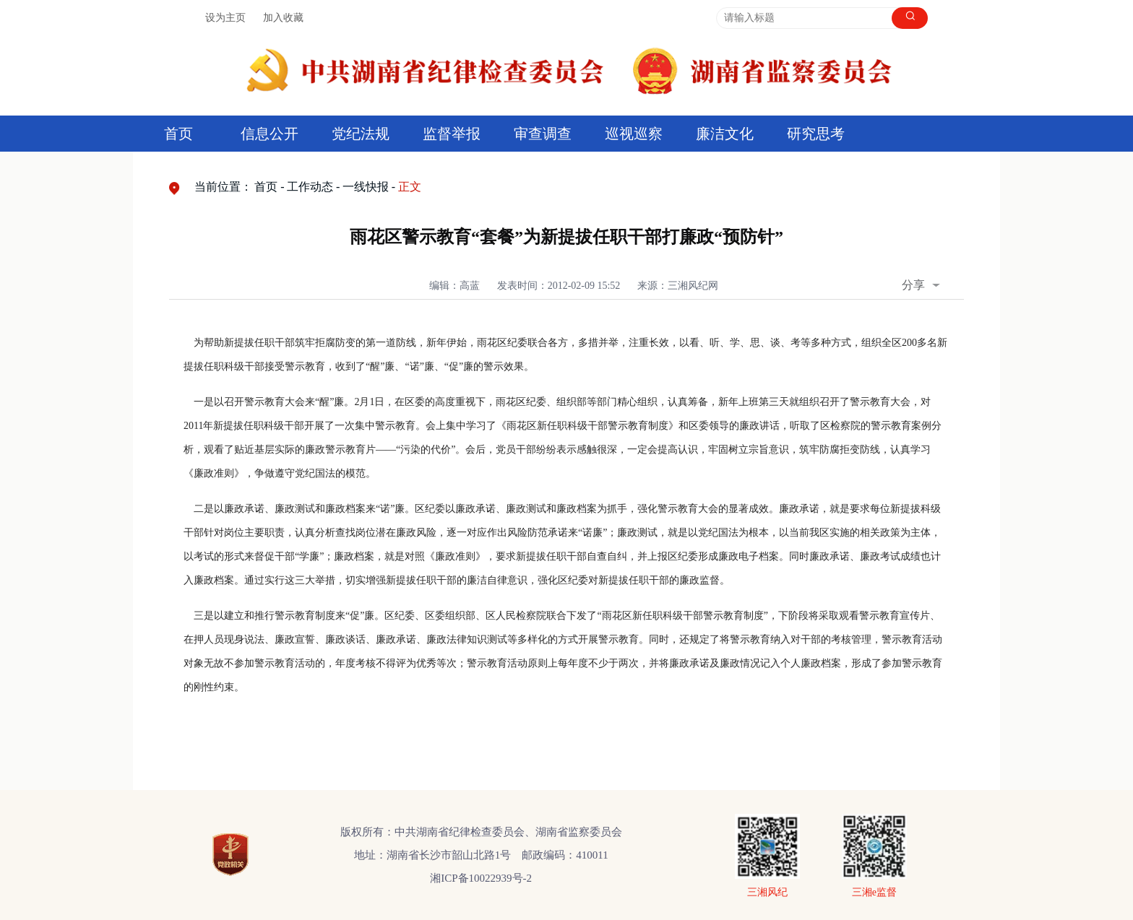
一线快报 (366, 187)
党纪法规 (360, 134)
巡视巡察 (634, 134)
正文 (409, 187)
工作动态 (310, 187)
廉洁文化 (725, 134)
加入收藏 (283, 17)
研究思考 (816, 134)
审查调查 (543, 134)
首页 (178, 134)
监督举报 (452, 134)
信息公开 (269, 134)
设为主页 (225, 17)
